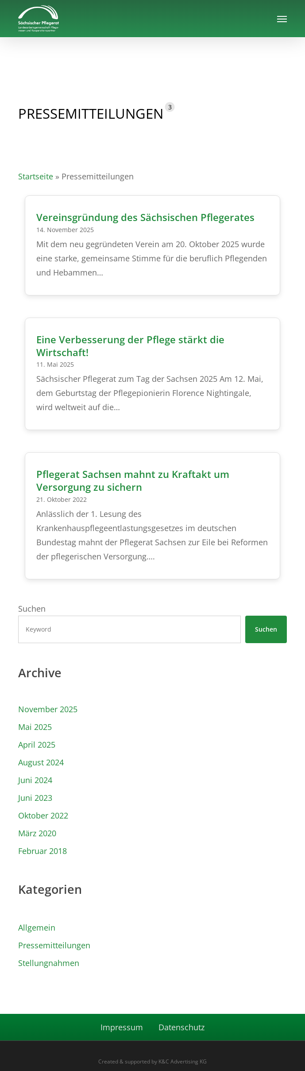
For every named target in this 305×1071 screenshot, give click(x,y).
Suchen (32, 608)
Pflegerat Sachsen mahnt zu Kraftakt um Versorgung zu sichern (132, 480)
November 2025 (47, 709)
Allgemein (36, 927)
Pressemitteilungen (54, 945)
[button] (282, 18)
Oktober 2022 (43, 815)
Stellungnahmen (48, 963)
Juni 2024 (35, 780)
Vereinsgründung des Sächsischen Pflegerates (145, 217)
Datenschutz (181, 1027)
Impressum (121, 1027)
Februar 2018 (42, 851)
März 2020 (37, 833)
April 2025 (36, 744)
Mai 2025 (35, 727)
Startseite (35, 176)
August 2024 (41, 762)
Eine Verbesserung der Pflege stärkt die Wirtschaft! (130, 346)
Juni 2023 (35, 797)
